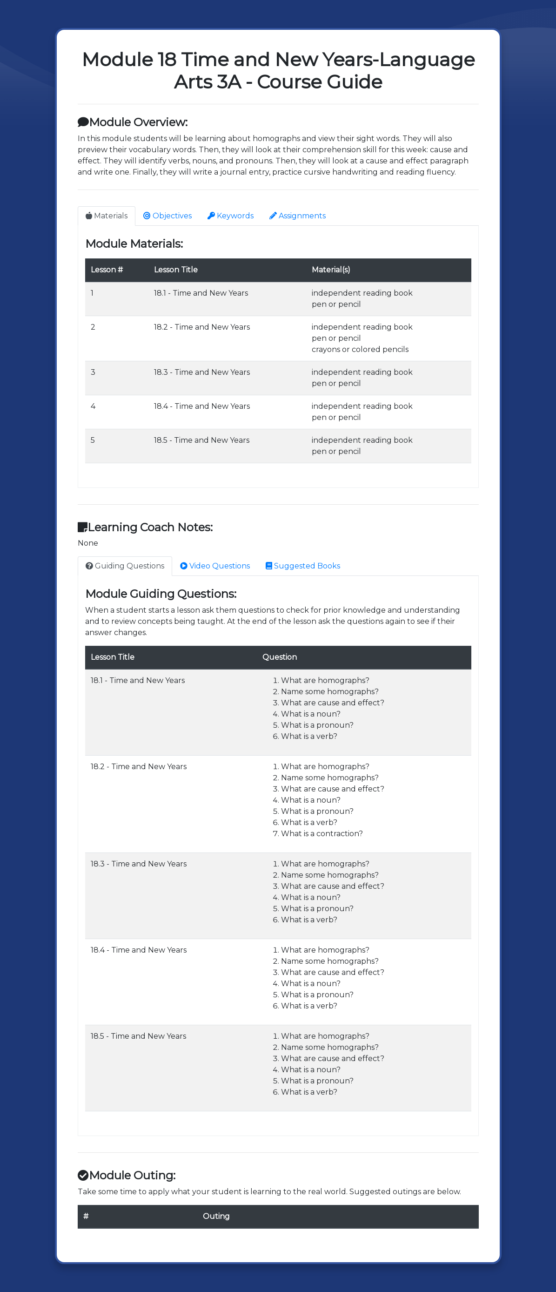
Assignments (297, 215)
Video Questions (215, 565)
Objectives (167, 215)
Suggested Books (303, 565)
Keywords (231, 215)
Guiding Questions (125, 565)
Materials (106, 215)
